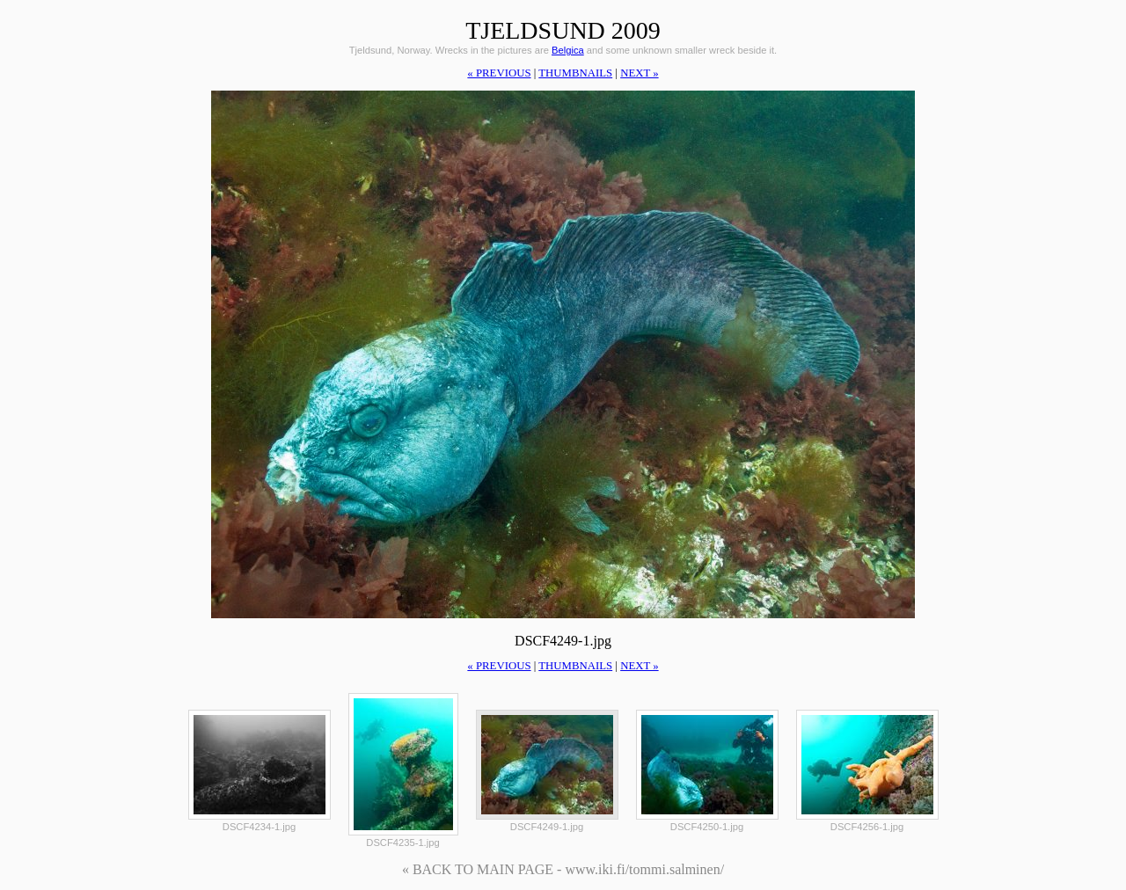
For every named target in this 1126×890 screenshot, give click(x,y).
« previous (498, 73)
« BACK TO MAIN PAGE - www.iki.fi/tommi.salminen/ (563, 869)
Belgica (568, 50)
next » (639, 73)
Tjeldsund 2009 (563, 30)
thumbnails (575, 73)
